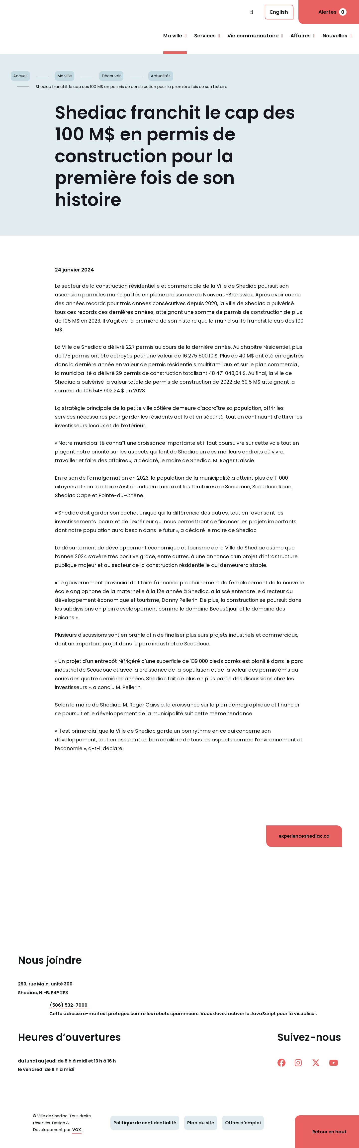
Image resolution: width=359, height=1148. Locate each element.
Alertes (332, 12)
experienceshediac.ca (304, 836)
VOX (76, 1130)
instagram (298, 1063)
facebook (281, 1063)
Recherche (251, 11)
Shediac (127, 12)
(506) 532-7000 (69, 1005)
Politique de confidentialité (144, 1123)
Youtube (333, 1063)
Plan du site (200, 1123)
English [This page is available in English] (279, 11)
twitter (316, 1063)
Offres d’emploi (243, 1123)
